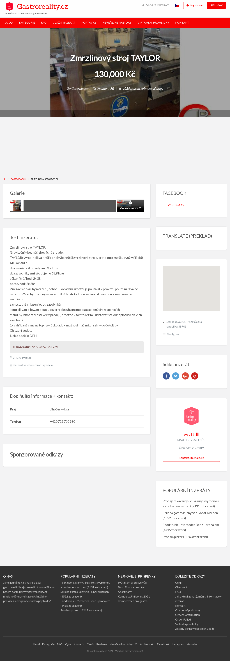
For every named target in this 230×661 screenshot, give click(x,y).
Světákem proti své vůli (132, 582)
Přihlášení (216, 5)
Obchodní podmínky (188, 610)
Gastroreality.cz (42, 6)
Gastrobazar (80, 88)
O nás (138, 644)
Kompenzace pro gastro (133, 601)
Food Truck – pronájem (132, 587)
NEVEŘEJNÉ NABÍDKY (116, 22)
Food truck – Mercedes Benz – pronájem (191, 525)
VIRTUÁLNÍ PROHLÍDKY (153, 22)
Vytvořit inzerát (74, 644)
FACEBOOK (175, 205)
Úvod (36, 644)
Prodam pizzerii (173, 537)
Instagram (178, 644)
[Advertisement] (115, 150)
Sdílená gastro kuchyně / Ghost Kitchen (190, 513)
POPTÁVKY (88, 22)
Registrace (196, 5)
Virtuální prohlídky (186, 624)
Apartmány (125, 591)
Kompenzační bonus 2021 (134, 596)
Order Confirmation (187, 614)
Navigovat (174, 334)
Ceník (178, 582)
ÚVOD (9, 22)
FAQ (44, 22)
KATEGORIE (27, 22)
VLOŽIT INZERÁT (155, 5)
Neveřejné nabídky (121, 644)
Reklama (101, 644)
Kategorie (48, 644)
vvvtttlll (191, 434)
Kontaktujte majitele (191, 457)
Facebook (163, 644)
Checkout (181, 587)
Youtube (192, 644)
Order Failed (183, 619)
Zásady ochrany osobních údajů (194, 628)
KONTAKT (182, 22)
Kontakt (180, 605)
